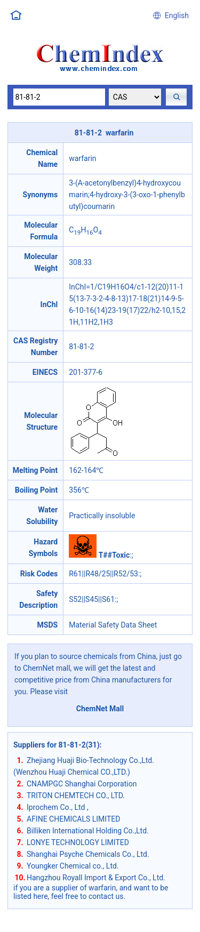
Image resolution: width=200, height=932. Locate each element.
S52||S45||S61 (92, 599)
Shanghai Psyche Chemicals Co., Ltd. (88, 854)
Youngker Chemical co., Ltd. (73, 866)
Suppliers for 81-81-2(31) (56, 745)
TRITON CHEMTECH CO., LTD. (76, 795)
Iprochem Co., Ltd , (58, 807)
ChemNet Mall (100, 708)
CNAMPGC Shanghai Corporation (82, 784)
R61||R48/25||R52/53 (103, 573)
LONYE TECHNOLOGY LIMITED (78, 842)
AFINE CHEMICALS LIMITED (73, 819)
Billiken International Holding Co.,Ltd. (88, 830)
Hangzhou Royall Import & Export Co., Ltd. (96, 877)
